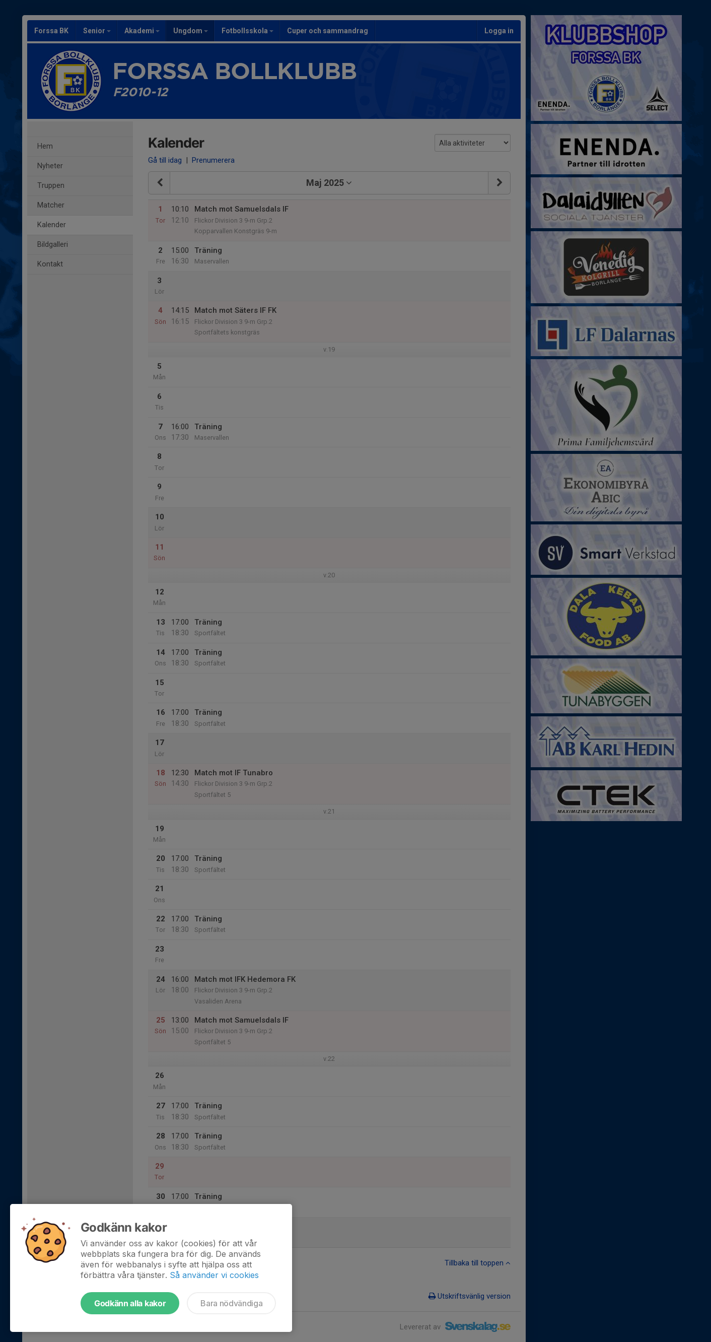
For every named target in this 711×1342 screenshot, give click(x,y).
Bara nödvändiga (231, 1303)
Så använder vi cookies (214, 1275)
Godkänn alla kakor (130, 1303)
